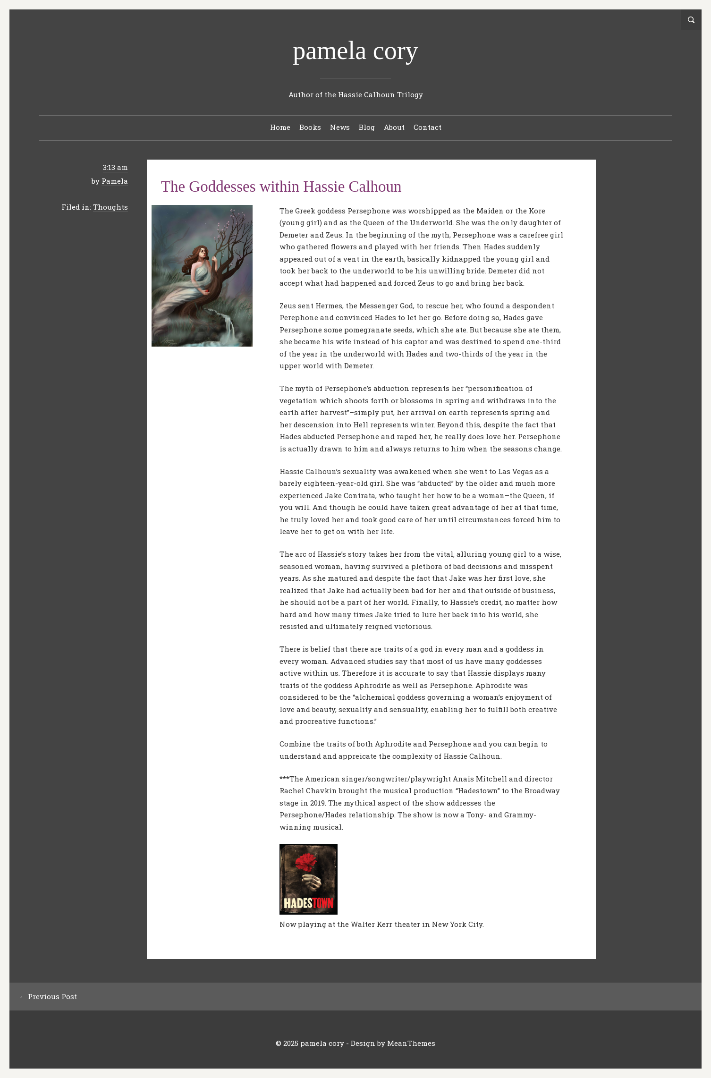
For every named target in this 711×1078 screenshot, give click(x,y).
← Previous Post (48, 996)
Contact (427, 127)
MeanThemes (411, 1043)
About (394, 127)
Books (310, 127)
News (340, 127)
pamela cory (355, 50)
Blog (367, 127)
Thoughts (110, 207)
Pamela (115, 181)
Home (280, 127)
